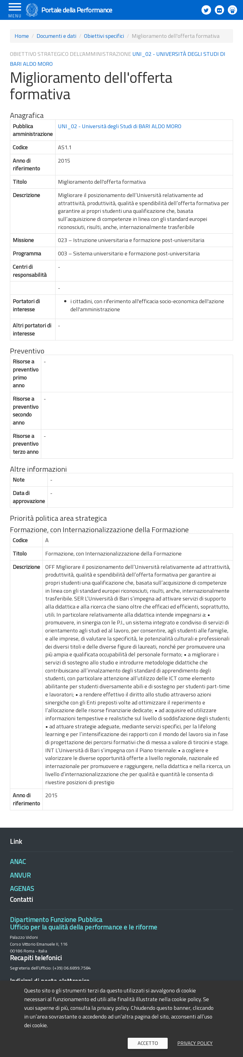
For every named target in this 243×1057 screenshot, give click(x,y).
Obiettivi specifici (104, 36)
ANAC (18, 861)
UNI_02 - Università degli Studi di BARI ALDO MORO (119, 126)
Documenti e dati (56, 36)
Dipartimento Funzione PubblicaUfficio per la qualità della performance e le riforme (83, 923)
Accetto (148, 1043)
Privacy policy (195, 1043)
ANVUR (20, 875)
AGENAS (22, 888)
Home (22, 36)
